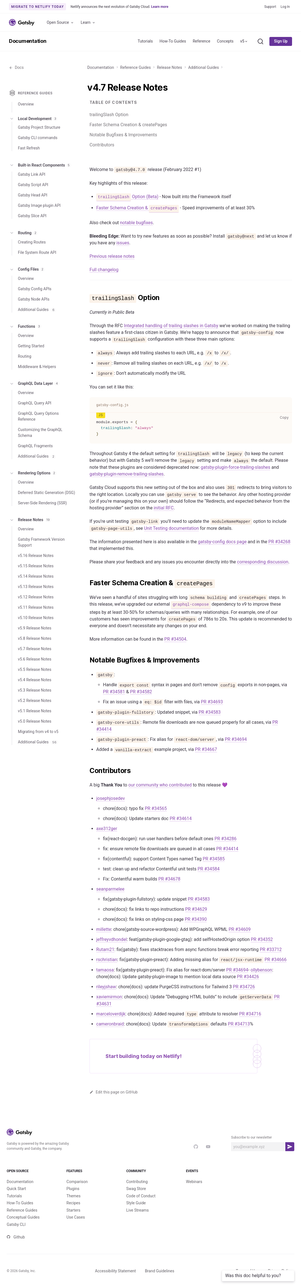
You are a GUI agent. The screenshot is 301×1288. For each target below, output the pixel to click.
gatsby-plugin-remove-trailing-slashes (127, 474)
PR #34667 (206, 749)
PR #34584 (208, 869)
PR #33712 (271, 949)
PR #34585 (214, 858)
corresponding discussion (262, 562)
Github (16, 1237)
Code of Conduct (141, 1196)
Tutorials (145, 41)
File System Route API (37, 252)
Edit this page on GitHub (114, 1092)
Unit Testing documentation (171, 528)
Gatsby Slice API (32, 216)
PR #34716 (250, 1014)
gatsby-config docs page (222, 541)
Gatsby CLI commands (37, 137)
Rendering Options (33, 473)
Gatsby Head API (32, 195)
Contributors (102, 144)
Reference (201, 41)
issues (122, 242)
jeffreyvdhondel (111, 939)
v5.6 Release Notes (34, 659)
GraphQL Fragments (35, 446)
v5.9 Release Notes (34, 628)
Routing (23, 233)
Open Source (60, 22)
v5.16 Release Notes (35, 555)
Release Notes (169, 67)
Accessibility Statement (115, 1271)
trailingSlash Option (109, 114)
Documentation (27, 41)
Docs (16, 67)
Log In (285, 7)
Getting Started (31, 346)
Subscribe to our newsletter (251, 1137)
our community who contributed (160, 785)
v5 (244, 41)
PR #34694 (236, 739)
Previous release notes (112, 256)
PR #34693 (212, 701)
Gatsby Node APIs (34, 299)
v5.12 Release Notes (35, 597)
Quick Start (16, 1188)
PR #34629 (196, 909)
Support (270, 7)
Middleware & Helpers (37, 366)
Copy (285, 417)
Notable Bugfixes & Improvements (123, 134)
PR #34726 (244, 986)
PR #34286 (226, 838)
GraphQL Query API (34, 403)
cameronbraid (110, 1024)
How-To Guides (172, 41)
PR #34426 (248, 976)
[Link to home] (21, 22)
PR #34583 (210, 712)
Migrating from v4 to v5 (38, 731)
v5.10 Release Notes (35, 617)
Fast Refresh (29, 148)
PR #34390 (196, 919)
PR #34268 (279, 541)
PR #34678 (169, 879)
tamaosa (105, 970)
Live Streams (137, 1210)
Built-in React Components (40, 165)
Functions (25, 326)
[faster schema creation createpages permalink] (87, 583)
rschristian (106, 959)
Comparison (77, 1181)
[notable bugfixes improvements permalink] (87, 660)
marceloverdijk (110, 1014)
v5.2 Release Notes (34, 700)
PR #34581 (114, 691)
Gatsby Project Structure (39, 127)
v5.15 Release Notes (35, 566)
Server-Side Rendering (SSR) (42, 503)
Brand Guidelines (159, 1271)
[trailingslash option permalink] (87, 298)
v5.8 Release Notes (34, 638)
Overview (26, 104)
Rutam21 (105, 949)
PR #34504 (175, 639)
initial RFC (163, 507)
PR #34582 (141, 691)
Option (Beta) (127, 197)
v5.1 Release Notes (34, 711)
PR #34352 (262, 939)
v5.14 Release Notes (35, 576)
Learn (88, 22)
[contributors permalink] (87, 771)
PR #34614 (181, 818)
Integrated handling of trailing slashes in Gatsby (171, 325)
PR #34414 (227, 848)
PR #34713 (239, 1024)
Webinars (194, 1181)
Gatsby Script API (33, 184)
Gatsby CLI (16, 1224)
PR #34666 (276, 959)
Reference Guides (135, 67)
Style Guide (136, 1203)
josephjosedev (110, 798)
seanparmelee (110, 889)
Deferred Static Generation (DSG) (46, 492)
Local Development (33, 118)
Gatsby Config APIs (34, 289)
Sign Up (281, 41)
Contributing (137, 1181)
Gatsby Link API (31, 174)
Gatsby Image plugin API (39, 205)
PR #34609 (240, 929)
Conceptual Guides (23, 1217)
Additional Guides (203, 67)
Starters (74, 1210)
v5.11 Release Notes (35, 607)
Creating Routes (32, 242)
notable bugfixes (136, 222)
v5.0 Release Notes (34, 721)
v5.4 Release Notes (34, 680)
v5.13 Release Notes (35, 586)
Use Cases (76, 1217)
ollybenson (261, 970)
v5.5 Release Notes (34, 669)
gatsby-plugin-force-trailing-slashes (236, 467)
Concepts (225, 41)
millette (103, 929)
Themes (74, 1196)
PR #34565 (156, 808)
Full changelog (104, 269)
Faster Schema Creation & (137, 208)
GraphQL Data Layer (34, 384)
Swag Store (136, 1188)
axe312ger (106, 828)
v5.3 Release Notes (34, 690)
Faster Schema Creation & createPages (128, 124)
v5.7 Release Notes (34, 649)
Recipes (73, 1203)
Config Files (27, 269)
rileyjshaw (106, 986)
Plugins (73, 1188)
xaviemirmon (109, 996)
